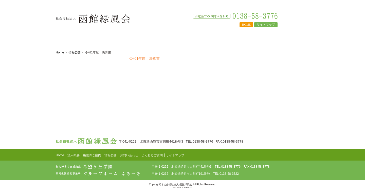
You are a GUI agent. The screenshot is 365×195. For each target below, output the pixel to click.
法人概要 (74, 38)
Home (60, 52)
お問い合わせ (255, 38)
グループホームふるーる (277, 80)
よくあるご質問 (183, 38)
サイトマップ (266, 24)
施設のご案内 (110, 38)
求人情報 (219, 38)
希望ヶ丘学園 (277, 63)
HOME (246, 24)
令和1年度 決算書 (144, 58)
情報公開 (146, 38)
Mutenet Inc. (188, 187)
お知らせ (291, 38)
